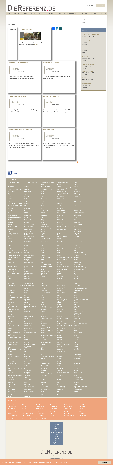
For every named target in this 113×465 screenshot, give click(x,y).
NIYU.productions (61, 330)
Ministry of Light (28, 323)
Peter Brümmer (40, 415)
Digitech (43, 233)
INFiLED (76, 276)
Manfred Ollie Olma (27, 410)
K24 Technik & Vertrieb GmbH (15, 285)
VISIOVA (43, 384)
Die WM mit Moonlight (51, 96)
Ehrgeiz (59, 238)
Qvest (58, 348)
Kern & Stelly (77, 285)
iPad (56, 430)
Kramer (43, 288)
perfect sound (11, 341)
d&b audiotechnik (61, 229)
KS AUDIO (60, 288)
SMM (9, 365)
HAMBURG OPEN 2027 (88, 64)
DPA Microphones (78, 234)
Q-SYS (9, 348)
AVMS (26, 205)
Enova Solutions (61, 241)
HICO (42, 269)
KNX (9, 288)
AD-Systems (27, 186)
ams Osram (77, 191)
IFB (42, 275)
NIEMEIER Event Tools (47, 330)
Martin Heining (25, 411)
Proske (42, 346)
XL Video (26, 393)
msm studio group (45, 327)
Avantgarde (44, 201)
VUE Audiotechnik (62, 388)
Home (8, 13)
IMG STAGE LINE (29, 276)
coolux (9, 228)
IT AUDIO (43, 280)
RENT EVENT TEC (46, 349)
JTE (42, 283)
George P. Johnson (62, 259)
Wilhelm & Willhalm (29, 391)
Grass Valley (11, 262)
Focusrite (43, 255)
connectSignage (45, 226)
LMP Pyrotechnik (12, 306)
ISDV (25, 280)
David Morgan (39, 404)
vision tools (76, 382)
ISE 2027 (84, 77)
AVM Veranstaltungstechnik (15, 205)
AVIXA (75, 203)
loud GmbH (77, 306)
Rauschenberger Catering (14, 349)
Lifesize (26, 301)
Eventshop (27, 248)
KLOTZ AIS (77, 287)
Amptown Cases (61, 191)
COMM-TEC (60, 224)
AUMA (75, 200)
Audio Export (44, 198)
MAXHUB (43, 316)
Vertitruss (10, 382)
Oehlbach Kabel (28, 334)
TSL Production (78, 377)
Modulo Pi (43, 325)
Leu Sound (27, 299)
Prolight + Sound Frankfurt (64, 344)
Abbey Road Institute (62, 182)
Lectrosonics (44, 297)
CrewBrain (10, 229)
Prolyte (9, 346)
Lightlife (26, 302)
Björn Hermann (68, 403)
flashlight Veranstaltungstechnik (82, 254)
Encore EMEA (44, 241)
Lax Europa (60, 294)
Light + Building (61, 301)
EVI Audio (76, 248)
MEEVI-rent (44, 320)
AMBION (43, 191)
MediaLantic (77, 318)
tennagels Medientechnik (47, 374)
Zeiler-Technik (77, 393)
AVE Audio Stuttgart (79, 201)
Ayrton (75, 205)
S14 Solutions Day (87, 49)
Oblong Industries (78, 332)
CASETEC (43, 219)
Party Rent (43, 339)
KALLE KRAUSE (61, 285)
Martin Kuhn (39, 411)
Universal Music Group (79, 379)
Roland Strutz (25, 417)
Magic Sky (10, 315)
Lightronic (59, 302)
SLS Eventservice (45, 363)
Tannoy (42, 372)
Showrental (11, 361)
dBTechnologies (28, 231)
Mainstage (43, 315)
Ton (44, 14)
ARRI (75, 193)
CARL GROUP (28, 219)
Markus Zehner (78, 315)
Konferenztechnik (72, 14)
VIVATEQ (59, 384)
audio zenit (10, 200)
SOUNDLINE (27, 367)
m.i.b (25, 309)
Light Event (77, 301)
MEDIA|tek (27, 320)
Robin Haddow (82, 415)
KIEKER (26, 287)
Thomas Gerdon (12, 418)
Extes (58, 250)
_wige (42, 396)
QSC (25, 348)
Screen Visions (77, 356)
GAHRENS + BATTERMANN (64, 257)
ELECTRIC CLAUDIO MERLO (65, 240)
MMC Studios (27, 325)
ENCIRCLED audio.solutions (31, 241)
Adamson (59, 186)
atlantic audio (60, 196)
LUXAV (75, 308)
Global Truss (27, 261)
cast (75, 219)
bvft (42, 217)
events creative (12, 248)
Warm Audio (27, 389)
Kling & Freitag (61, 287)
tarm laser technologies (63, 372)
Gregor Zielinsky (40, 406)
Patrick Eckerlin (82, 413)
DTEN (42, 236)
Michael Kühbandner (83, 411)
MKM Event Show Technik (80, 323)
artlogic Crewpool (28, 194)
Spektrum (43, 367)
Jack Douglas (11, 408)
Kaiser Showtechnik (29, 285)
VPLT (25, 388)
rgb (25, 351)
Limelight (76, 302)
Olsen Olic (67, 413)
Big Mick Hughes (54, 403)
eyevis (75, 250)
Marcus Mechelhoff (13, 411)
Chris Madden (11, 404)
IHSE (75, 275)
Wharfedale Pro (12, 391)
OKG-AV (59, 334)
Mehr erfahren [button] (64, 462)
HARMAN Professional (63, 266)
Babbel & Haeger (28, 208)
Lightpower (43, 302)
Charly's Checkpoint (46, 221)
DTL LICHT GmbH (62, 236)
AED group (43, 188)
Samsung (43, 354)
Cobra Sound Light (29, 224)
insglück (76, 278)
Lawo (42, 294)
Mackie (75, 309)
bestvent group (61, 210)
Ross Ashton (39, 417)
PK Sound (59, 341)
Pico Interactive (28, 341)
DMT (42, 234)
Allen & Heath (11, 191)
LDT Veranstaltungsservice (15, 297)
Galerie (93, 13)
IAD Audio (59, 273)
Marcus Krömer (82, 410)
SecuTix (26, 358)
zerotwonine (27, 394)
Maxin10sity (60, 316)
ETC (42, 245)
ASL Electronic (61, 194)
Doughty (59, 234)
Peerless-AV (77, 339)
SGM (9, 360)
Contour (76, 226)
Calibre (75, 217)
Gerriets (76, 259)
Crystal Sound (28, 229)
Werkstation (60, 389)
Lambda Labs (11, 292)
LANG (25, 292)
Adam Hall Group (45, 186)
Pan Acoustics (77, 337)
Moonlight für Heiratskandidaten (20, 129)
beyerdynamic (77, 210)
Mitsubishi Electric (62, 323)
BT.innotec (60, 215)
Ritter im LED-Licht (26, 29)
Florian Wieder (68, 404)
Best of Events (44, 210)
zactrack (59, 393)
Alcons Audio (60, 189)
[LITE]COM (27, 396)
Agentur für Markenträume (14, 189)
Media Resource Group (47, 318)
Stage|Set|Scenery (62, 368)
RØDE (75, 353)
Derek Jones (53, 404)
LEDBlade (59, 297)
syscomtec (10, 372)
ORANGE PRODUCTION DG (48, 335)
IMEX (9, 276)
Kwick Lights (44, 290)
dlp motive (10, 234)
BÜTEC (26, 217)
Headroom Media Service (80, 268)
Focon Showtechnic (29, 255)
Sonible (59, 365)
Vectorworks (44, 381)
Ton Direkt (59, 375)
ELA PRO (26, 240)
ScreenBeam (11, 358)
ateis (42, 196)
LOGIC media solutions (30, 306)
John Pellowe (39, 408)
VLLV (9, 386)
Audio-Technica (45, 200)
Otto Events (77, 335)
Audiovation (60, 200)
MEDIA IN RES (28, 318)
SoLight (26, 365)
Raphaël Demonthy (69, 415)
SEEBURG (43, 358)
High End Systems (62, 269)
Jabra (75, 280)
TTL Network (27, 379)
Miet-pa (76, 321)
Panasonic (27, 339)
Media (61, 14)
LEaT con (26, 297)
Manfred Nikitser (12, 410)
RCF (25, 349)
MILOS (9, 323)
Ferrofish (10, 254)
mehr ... (84, 46)
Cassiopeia (60, 219)
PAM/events (60, 337)
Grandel (76, 261)
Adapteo (10, 188)
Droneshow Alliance (29, 236)
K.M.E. (75, 283)
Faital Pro (43, 252)
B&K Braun (27, 207)
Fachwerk (26, 252)
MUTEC (10, 328)
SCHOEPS (60, 356)
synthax (76, 370)
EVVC (25, 250)
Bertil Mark (39, 403)
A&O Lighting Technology (30, 182)
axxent (59, 205)
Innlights (59, 278)
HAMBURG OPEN (29, 266)
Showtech (43, 361)
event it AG (76, 245)
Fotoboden (76, 255)
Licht (36, 14)
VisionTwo (27, 384)
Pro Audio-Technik (12, 344)
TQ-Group (10, 377)
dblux (9, 231)
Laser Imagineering (62, 292)
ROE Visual (27, 353)
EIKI (75, 238)
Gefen (9, 259)
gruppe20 (59, 262)
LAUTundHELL (28, 294)
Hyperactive (44, 273)
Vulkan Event (77, 388)
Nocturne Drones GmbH (14, 332)
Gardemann (77, 257)
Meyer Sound (60, 321)
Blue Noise (10, 214)
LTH (9, 308)
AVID (42, 203)
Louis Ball (80, 408)
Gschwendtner (77, 262)
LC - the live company (13, 295)
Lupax (58, 308)
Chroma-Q (10, 222)
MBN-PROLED (77, 316)
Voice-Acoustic (44, 386)
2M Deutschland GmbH (14, 182)
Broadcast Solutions (13, 215)
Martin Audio (11, 316)
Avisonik (59, 203)
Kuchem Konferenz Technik (81, 288)
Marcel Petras (67, 410)
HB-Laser (43, 268)
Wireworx (59, 391)
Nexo (9, 330)
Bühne (52, 14)
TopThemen (84, 13)
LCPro (42, 295)
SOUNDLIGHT (11, 367)
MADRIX (59, 311)
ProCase (43, 344)
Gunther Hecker (68, 406)
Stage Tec (26, 368)
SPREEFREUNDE (78, 367)
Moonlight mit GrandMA (17, 96)
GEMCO (26, 259)
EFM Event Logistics (46, 238)
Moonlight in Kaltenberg (51, 62)
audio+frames (27, 200)
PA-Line (26, 337)
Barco (75, 208)
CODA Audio (44, 224)
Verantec (59, 381)
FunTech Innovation (46, 257)
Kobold (26, 288)
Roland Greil (11, 417)
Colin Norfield (25, 404)
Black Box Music (61, 212)
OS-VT (59, 335)
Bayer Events (11, 210)
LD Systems (60, 295)
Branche (17, 14)
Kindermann (44, 287)
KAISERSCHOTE (45, 285)
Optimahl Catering (12, 335)
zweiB (9, 396)
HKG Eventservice (45, 271)
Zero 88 (10, 394)
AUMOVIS (10, 201)
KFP (9, 287)
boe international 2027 (88, 71)
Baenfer (43, 208)
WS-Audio (76, 391)
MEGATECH (11, 321)
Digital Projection (28, 233)
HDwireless (60, 268)
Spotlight (59, 367)
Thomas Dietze (82, 417)
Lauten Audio (11, 294)
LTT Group (27, 308)
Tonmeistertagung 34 (87, 83)
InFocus (43, 278)
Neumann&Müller (61, 328)
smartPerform (77, 363)
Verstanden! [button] (104, 462)
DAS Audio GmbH (78, 229)
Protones (59, 346)
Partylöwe (59, 339)
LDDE (75, 295)
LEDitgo (76, 297)
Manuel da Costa (54, 410)
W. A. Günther (11, 389)
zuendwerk (76, 394)
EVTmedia (10, 250)
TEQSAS (76, 374)
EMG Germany (12, 241)
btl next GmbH (77, 215)
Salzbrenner (27, 354)
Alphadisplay (27, 191)
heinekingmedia (12, 269)
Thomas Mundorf (26, 418)
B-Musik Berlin (11, 208)
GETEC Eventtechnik (13, 261)
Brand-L (59, 214)
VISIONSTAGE (12, 384)
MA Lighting (44, 309)
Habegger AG (77, 264)
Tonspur (76, 375)
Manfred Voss (39, 410)
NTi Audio (43, 332)
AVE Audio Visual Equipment (15, 203)
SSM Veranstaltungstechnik (15, 368)
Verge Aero (76, 381)
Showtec (26, 361)
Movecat (26, 327)
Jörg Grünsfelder (68, 408)
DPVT (9, 236)
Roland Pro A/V (45, 353)
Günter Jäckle (53, 406)
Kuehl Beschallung (12, 290)
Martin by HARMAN (29, 316)
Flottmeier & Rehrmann (14, 255)
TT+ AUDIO (11, 379)
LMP (75, 304)
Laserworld (76, 292)
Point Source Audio (13, 342)
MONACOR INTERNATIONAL (65, 325)
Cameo (10, 219)
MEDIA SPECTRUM (62, 318)
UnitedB (59, 379)
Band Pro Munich (61, 208)
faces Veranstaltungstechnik (15, 252)
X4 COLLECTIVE (12, 393)
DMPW (26, 234)
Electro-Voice (77, 240)
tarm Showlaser (78, 372)
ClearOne (59, 222)
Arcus (42, 193)
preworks (59, 342)
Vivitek (75, 384)
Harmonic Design (78, 266)
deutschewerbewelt (13, 233)
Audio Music (60, 198)
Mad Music (27, 311)
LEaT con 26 (85, 56)
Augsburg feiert (48, 129)
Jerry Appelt (25, 408)
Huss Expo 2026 (86, 41)
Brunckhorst (44, 215)
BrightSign (76, 214)
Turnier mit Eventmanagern (18, 62)
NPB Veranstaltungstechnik (31, 332)
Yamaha (43, 393)
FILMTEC (26, 254)
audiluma (10, 198)
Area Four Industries (62, 193)
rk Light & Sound (61, 351)
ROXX (59, 353)
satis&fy (59, 354)
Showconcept (27, 360)
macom (10, 311)
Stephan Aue (53, 417)
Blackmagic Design (79, 212)
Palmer (42, 337)
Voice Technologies (29, 386)
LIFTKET (43, 301)
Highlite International (79, 269)
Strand (9, 370)
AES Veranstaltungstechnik (64, 188)
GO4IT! (59, 261)
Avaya (59, 201)
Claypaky (26, 222)
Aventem (26, 203)
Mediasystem (11, 320)
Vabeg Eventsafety (12, 381)
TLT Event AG (44, 375)
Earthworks (77, 236)
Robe (75, 351)
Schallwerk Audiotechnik (14, 356)
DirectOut (76, 233)
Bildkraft (43, 212)
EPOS (9, 245)
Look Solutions (44, 306)
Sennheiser (60, 358)
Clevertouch (77, 222)
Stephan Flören (68, 417)
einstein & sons (12, 240)
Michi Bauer (11, 413)
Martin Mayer (53, 411)
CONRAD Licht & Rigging (63, 226)
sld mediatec (27, 363)
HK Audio (26, 271)
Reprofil (10, 351)
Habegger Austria (12, 266)
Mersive (43, 321)
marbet (59, 315)
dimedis (59, 233)
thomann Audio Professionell (15, 375)
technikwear (27, 374)
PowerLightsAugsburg (46, 342)
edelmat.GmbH (28, 238)
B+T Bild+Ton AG (78, 207)
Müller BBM (60, 327)
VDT (25, 381)
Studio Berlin (44, 370)
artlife (9, 194)
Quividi (42, 348)
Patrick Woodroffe (12, 415)
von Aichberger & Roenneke (81, 386)
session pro (77, 358)
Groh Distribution (28, 262)
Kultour (26, 290)
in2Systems (60, 276)
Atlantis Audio (77, 196)
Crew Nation (77, 228)
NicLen (26, 330)
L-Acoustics (60, 290)
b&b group (10, 207)
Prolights (76, 344)
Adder (25, 188)
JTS (58, 283)
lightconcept (11, 302)
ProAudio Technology (29, 344)
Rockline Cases (12, 353)
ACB (75, 184)
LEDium (10, 299)
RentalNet (76, 349)
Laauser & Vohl (78, 290)
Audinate (26, 198)
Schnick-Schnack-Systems (47, 356)
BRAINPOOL (44, 214)
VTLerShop (44, 388)
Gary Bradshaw (12, 406)
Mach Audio (60, 309)
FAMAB (59, 252)
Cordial (26, 228)
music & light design (79, 327)
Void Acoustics (61, 386)
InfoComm (27, 278)
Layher (75, 294)
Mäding (43, 311)
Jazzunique (77, 281)
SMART (59, 363)
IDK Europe (27, 275)
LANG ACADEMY (45, 292)
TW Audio (43, 379)
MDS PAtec (11, 318)
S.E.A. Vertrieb (11, 354)
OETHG (43, 334)
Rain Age (76, 348)
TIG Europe (27, 375)
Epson (26, 245)
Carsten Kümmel (82, 403)
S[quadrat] (27, 372)
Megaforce (76, 320)
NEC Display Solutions (30, 328)
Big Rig (26, 212)
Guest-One (60, 264)
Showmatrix (77, 360)
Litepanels (27, 304)
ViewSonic (43, 382)
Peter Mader (53, 415)
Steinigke (76, 368)
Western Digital (78, 389)
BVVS (58, 217)
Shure (75, 361)
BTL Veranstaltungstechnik (15, 217)
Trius (42, 377)
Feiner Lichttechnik (78, 252)
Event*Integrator (78, 247)
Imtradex (43, 276)
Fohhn (59, 255)
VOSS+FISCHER (12, 388)
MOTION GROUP (12, 327)
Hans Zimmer (81, 406)
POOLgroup (27, 342)
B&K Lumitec (44, 207)
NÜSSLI (59, 332)
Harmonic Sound (12, 268)
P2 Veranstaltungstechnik (14, 337)
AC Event (59, 184)
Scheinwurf (27, 356)
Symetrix (59, 370)
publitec (76, 346)
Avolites (43, 205)
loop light (59, 306)
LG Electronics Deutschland (81, 299)
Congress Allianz (28, 226)
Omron (75, 334)
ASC (42, 194)
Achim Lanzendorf (12, 403)
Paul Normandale (26, 415)
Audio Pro (76, 198)
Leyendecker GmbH (62, 299)
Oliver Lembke (40, 413)
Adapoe (76, 186)
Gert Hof (24, 406)
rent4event (60, 349)
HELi (25, 269)
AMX (9, 193)
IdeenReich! (11, 275)
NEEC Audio (44, 328)
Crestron (59, 228)
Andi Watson (25, 403)
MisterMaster (44, 323)
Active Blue (11, 186)
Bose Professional (29, 214)
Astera (9, 196)
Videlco (26, 382)
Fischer (43, 254)
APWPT (26, 193)
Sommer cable (44, 365)
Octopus (10, 334)
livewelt (43, 304)
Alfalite (75, 189)
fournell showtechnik (13, 257)
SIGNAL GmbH (12, 363)
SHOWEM (43, 360)
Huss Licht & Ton (28, 273)
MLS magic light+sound (14, 325)
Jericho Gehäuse (28, 283)
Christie (76, 221)
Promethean (27, 346)
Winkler (43, 391)
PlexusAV (76, 341)
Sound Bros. (77, 365)
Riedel (42, 351)
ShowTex (59, 361)
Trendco (26, 377)
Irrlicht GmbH (11, 280)
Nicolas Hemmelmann (27, 413)
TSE (58, 377)
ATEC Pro (26, 196)
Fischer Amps (60, 254)
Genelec (43, 259)
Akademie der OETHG (46, 189)
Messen (27, 14)
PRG (75, 342)
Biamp (9, 212)
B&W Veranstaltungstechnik (64, 207)
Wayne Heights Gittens (42, 418)
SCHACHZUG (77, 354)
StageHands (44, 368)
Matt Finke (67, 411)
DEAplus (43, 231)
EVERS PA (60, 248)
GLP (42, 261)
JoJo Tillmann (53, 408)
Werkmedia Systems (46, 389)
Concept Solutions (12, 226)
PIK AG (43, 341)
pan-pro (10, 339)
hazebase (26, 268)
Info (102, 14)
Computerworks (78, 224)
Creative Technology (46, 228)
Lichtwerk (10, 301)
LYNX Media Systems (13, 309)
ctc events (43, 229)
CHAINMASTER (28, 221)
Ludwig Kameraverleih (46, 308)
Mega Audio (60, 320)
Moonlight (76, 325)
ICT (75, 273)
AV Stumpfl (27, 201)
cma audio (10, 224)
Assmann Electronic (79, 194)
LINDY (9, 304)
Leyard (42, 299)
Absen (75, 182)
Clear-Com (43, 222)
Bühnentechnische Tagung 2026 (90, 34)
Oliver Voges (53, 413)
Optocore (26, 335)
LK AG (59, 304)
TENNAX (59, 374)
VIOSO (59, 382)
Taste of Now (11, 374)
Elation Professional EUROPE (48, 240)
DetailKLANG (77, 231)
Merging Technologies (30, 321)
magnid (26, 315)
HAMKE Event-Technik (46, 266)
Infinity (9, 278)
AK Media (26, 189)
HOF (75, 271)
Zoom (58, 394)
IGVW (58, 275)
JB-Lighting (11, 283)
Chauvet (59, 221)
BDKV (25, 210)
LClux (25, 295)
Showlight (59, 360)
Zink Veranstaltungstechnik (48, 394)
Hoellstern (59, 271)
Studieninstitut (28, 370)
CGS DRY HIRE (12, 221)
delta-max (59, 231)
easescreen (11, 238)
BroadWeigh (27, 215)
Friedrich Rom (82, 404)
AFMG (75, 188)
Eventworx (43, 248)
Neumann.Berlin (78, 328)
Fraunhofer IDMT (28, 257)
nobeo (75, 330)
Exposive (43, 250)
